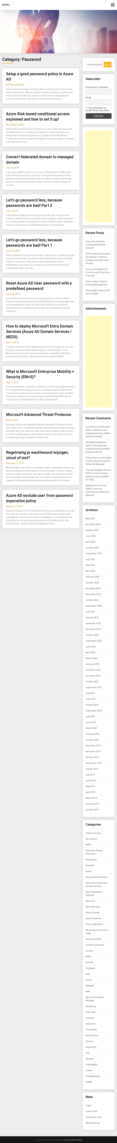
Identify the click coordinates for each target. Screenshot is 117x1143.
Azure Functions (93, 918)
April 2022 (90, 652)
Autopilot (90, 865)
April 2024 (90, 571)
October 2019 (92, 757)
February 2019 (92, 804)
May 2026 (90, 518)
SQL (88, 1053)
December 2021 (93, 670)
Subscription (92, 1064)
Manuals (90, 985)
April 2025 (90, 542)
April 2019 (90, 792)
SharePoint (91, 1047)
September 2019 (94, 763)
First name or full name (97, 87)
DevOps (89, 951)
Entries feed (91, 1111)
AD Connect (91, 839)
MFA (88, 991)
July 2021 (90, 693)
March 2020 (91, 728)
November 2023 (93, 594)
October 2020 (92, 705)
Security (90, 1041)
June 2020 (91, 722)
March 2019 (91, 798)
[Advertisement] (99, 176)
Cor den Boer (92, 427)
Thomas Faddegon (95, 470)
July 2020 (90, 716)
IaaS (88, 974)
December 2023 (93, 588)
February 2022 (92, 664)
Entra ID (89, 962)
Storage (89, 1059)
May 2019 (90, 786)
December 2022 (93, 623)
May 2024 (90, 565)
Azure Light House (94, 924)
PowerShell (91, 1029)
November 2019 (93, 751)
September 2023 (94, 606)
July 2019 (90, 774)
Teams (89, 1070)
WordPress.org (93, 1123)
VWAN (89, 1082)
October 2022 (92, 635)
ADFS (88, 845)
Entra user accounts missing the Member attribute (95, 244)
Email (88, 97)
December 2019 (93, 745)
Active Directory (93, 833)
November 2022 (93, 629)
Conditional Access (95, 945)
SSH (88, 458)
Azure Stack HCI (93, 939)
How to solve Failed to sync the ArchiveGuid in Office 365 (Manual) (98, 461)
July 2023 (90, 611)
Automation (91, 859)
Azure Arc (90, 901)
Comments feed (93, 1117)
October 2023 (92, 600)
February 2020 (92, 734)
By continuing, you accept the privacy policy (97, 109)
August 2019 (92, 769)
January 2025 (92, 547)
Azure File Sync (93, 907)
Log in (88, 1105)
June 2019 (91, 780)
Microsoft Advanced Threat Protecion (38, 414)
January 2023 (92, 617)
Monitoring (91, 1006)
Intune (89, 980)
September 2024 (94, 553)
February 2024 (92, 577)
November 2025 (93, 524)
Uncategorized (93, 1076)
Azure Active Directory (96, 877)
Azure (89, 871)
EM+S (88, 956)
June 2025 (91, 536)
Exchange (90, 968)
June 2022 (91, 646)
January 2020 (92, 740)
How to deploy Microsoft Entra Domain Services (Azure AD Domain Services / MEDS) (39, 331)
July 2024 (90, 559)
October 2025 (92, 530)
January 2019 (92, 809)
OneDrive (90, 1018)
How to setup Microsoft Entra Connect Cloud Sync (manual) (98, 272)
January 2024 (92, 582)
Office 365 (90, 1012)
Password (90, 1024)
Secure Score (92, 1035)
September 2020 (94, 710)
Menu (6, 4)
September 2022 (94, 641)
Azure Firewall (92, 912)
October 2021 (92, 681)
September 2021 (94, 687)
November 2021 (93, 676)
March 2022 (91, 658)
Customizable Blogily (72, 1140)
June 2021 (91, 699)
